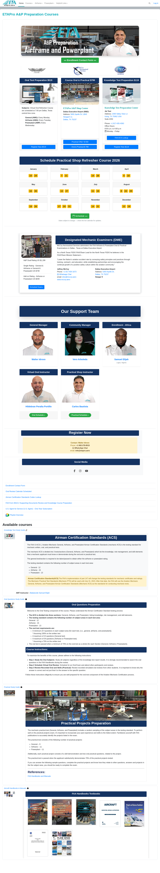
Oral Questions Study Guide (19, 599)
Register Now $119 (121, 147)
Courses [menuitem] (28, 3)
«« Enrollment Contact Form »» (80, 60)
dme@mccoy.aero (69, 277)
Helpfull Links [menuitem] (61, 3)
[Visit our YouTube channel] (86, 471)
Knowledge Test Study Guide (19, 530)
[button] (149, 3)
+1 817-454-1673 (69, 272)
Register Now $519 (38, 147)
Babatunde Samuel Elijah (45, 593)
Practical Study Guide (17, 687)
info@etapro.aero (82, 451)
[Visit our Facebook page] (74, 471)
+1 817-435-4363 (117, 123)
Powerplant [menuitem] (48, 3)
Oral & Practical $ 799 (80, 147)
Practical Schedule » (80, 415)
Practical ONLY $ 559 (80, 142)
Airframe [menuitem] (38, 3)
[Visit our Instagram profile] (80, 471)
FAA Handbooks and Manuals (39, 776)
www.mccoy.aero (63, 279)
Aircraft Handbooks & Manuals (20, 788)
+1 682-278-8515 (83, 445)
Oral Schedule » (38, 415)
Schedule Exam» (36, 287)
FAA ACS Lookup (121, 138)
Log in (155, 3)
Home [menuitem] (21, 3)
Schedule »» (80, 216)
